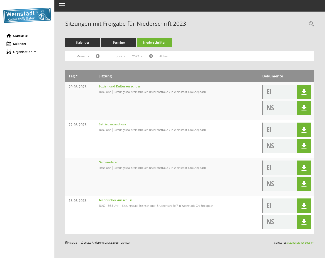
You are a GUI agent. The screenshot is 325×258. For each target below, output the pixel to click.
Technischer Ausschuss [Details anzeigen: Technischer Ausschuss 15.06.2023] (116, 200)
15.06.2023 (77, 200)
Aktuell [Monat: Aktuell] (164, 56)
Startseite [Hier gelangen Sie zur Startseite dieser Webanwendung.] (17, 35)
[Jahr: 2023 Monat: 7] (151, 56)
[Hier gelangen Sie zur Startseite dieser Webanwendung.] (27, 15)
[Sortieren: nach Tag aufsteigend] (76, 76)
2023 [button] (137, 56)
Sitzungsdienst (300, 242)
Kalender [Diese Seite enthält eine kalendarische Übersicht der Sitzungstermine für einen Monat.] (16, 43)
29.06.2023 (77, 87)
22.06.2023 (77, 125)
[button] (27, 52)
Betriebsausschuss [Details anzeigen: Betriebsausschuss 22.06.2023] (112, 124)
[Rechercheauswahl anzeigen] (310, 24)
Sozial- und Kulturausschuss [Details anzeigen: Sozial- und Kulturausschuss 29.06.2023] (120, 86)
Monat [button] (82, 56)
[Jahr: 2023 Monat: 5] (98, 56)
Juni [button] (121, 56)
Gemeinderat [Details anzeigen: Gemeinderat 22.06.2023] (108, 162)
